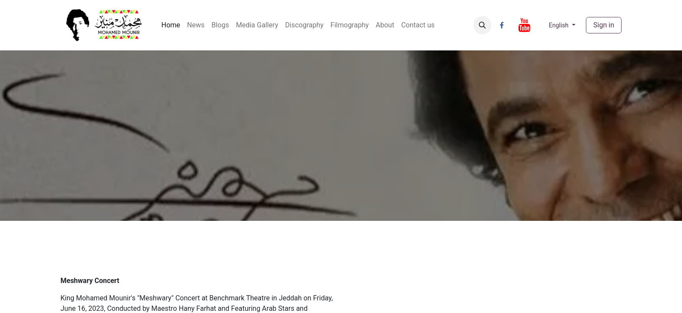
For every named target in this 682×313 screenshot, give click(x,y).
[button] (482, 25)
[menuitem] (171, 25)
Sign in (603, 25)
